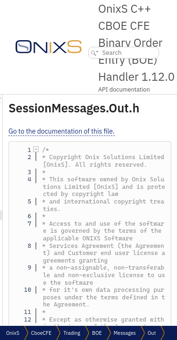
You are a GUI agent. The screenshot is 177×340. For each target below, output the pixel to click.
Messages (125, 333)
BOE (97, 333)
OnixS (12, 333)
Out (152, 333)
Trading (71, 333)
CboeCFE (41, 333)
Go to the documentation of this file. (115, 131)
